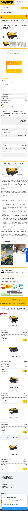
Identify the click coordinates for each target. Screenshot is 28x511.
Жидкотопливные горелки (7, 476)
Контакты (3, 491)
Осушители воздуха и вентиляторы (8, 479)
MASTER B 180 (14, 356)
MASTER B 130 (14, 454)
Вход (19, 8)
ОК (14, 508)
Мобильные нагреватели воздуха (12, 20)
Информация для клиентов (7, 487)
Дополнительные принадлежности (8, 482)
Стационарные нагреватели (7, 478)
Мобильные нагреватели (6, 475)
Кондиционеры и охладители (7, 481)
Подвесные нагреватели (6, 477)
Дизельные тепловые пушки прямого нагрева (13, 21)
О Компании (4, 486)
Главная (3, 20)
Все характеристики (5, 102)
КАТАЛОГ (5, 17)
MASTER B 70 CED (14, 417)
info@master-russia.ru (7, 12)
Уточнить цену (14, 67)
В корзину (15, 63)
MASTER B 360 (14, 325)
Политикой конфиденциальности (11, 504)
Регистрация (24, 8)
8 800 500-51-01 (6, 7)
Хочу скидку (14, 71)
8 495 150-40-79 (6, 9)
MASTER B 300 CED (14, 387)
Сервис (3, 488)
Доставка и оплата (5, 490)
